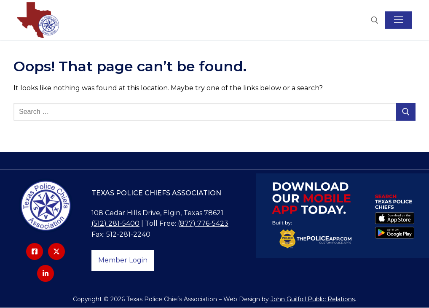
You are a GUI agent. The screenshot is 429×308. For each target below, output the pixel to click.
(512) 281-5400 (115, 224)
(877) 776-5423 (203, 224)
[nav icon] (398, 20)
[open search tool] (374, 20)
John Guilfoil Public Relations (313, 299)
